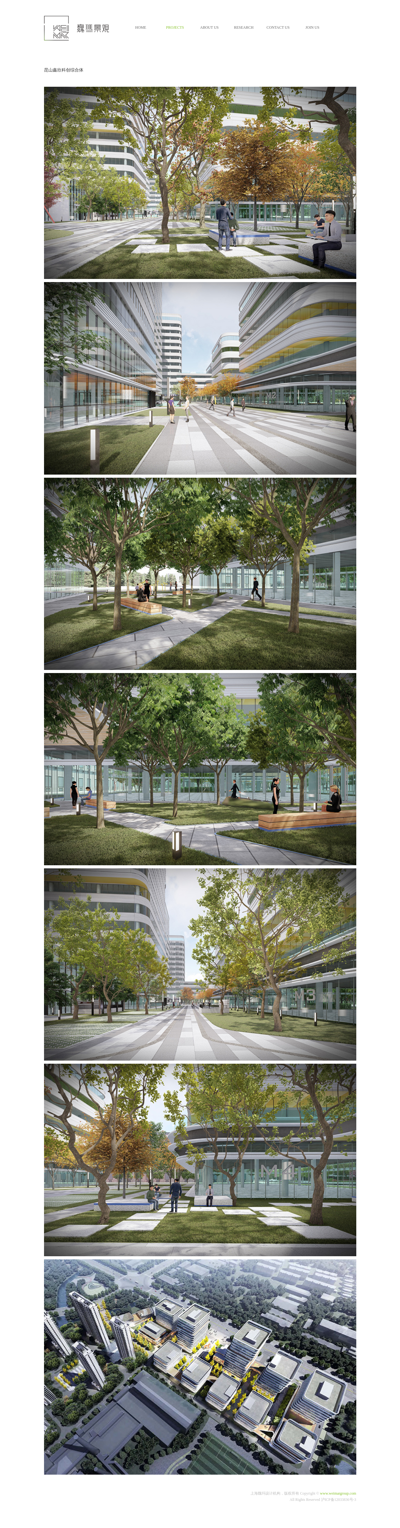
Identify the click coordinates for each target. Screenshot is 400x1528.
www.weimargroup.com (338, 1493)
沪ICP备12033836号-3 (338, 1499)
